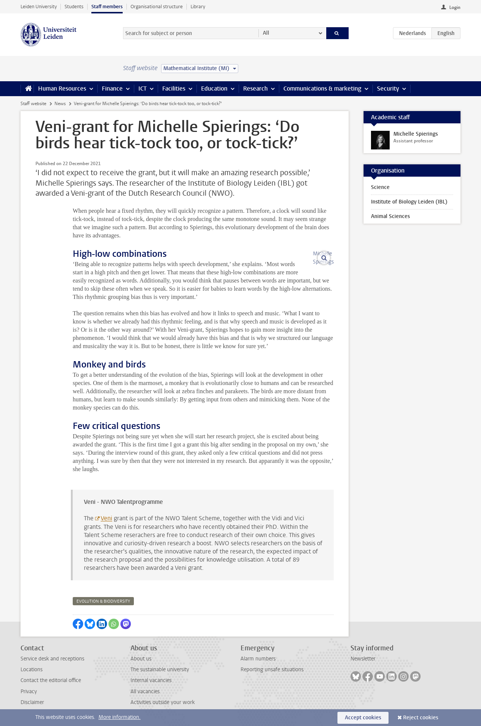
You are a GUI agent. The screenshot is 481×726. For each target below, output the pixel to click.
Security (388, 88)
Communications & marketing (322, 88)
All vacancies (145, 691)
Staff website (33, 104)
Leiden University (39, 6)
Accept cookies (363, 717)
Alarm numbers (258, 658)
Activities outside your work (163, 702)
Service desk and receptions (52, 658)
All (266, 33)
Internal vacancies (151, 680)
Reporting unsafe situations (272, 669)
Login (454, 7)
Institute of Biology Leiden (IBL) (409, 201)
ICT (142, 88)
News (60, 104)
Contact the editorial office (51, 680)
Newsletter (362, 658)
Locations (32, 669)
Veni (106, 518)
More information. (119, 717)
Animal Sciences (390, 216)
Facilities (173, 88)
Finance (112, 88)
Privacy (29, 691)
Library (198, 6)
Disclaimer (32, 702)
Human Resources (62, 88)
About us (141, 658)
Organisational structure (157, 6)
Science (380, 187)
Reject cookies (420, 717)
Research (255, 88)
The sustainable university (160, 669)
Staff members (107, 6)
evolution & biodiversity (103, 601)
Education (214, 88)
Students (74, 6)
